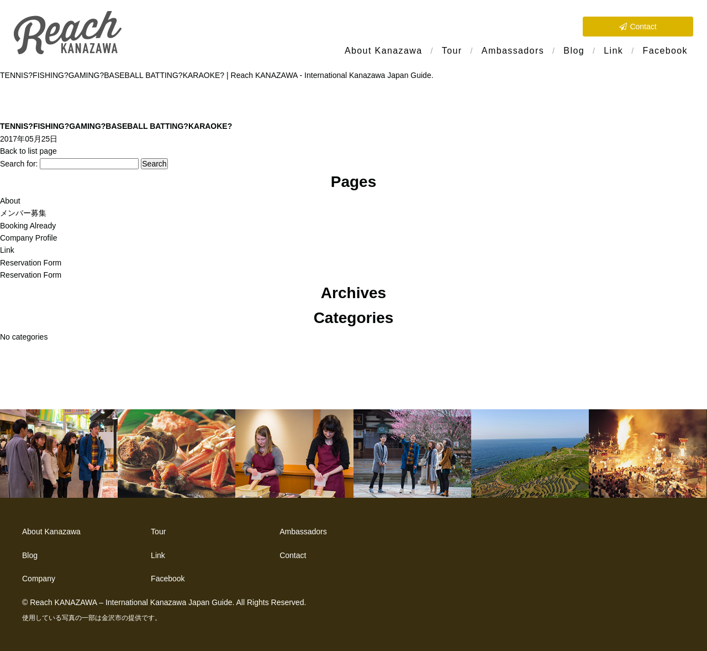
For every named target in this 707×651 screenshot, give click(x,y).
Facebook (665, 50)
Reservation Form (30, 262)
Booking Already (28, 225)
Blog (573, 50)
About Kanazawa (384, 50)
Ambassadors (513, 50)
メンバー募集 (23, 213)
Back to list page (28, 151)
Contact (643, 26)
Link (613, 50)
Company (38, 578)
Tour (452, 50)
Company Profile (28, 237)
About (10, 200)
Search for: (19, 163)
